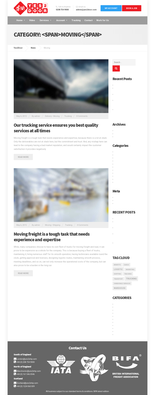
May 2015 (119, 127)
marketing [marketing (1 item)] (130, 263)
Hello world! (119, 79)
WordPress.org (121, 197)
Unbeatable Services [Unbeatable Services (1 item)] (122, 277)
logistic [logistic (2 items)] (118, 263)
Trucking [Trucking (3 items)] (131, 272)
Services (44, 20)
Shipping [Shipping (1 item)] (117, 268)
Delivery (48, 116)
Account (60, 20)
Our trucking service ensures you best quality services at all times (56, 128)
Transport (119, 167)
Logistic (118, 155)
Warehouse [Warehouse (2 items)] (119, 282)
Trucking (68, 116)
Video (32, 20)
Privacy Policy (20, 391)
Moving (56, 116)
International (120, 152)
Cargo (117, 146)
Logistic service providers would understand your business (125, 97)
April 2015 (119, 130)
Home (19, 20)
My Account (111, 8)
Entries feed (120, 194)
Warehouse (119, 176)
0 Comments (82, 116)
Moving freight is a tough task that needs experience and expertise (51, 236)
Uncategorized (121, 173)
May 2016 (119, 124)
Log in (117, 191)
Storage (118, 164)
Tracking (76, 20)
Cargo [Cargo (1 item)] (126, 259)
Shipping (56, 225)
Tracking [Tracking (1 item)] (128, 268)
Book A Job (131, 8)
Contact (88, 20)
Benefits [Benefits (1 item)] (117, 259)
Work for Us (102, 20)
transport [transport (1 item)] (118, 273)
